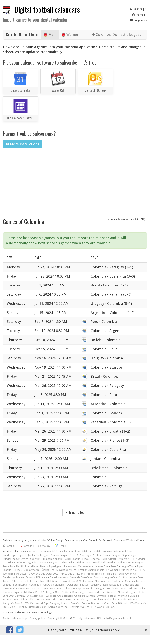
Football (139, 14)
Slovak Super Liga (66, 569)
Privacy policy (37, 618)
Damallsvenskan (59, 577)
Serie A (74, 555)
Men (50, 34)
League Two (128, 566)
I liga (32, 599)
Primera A (124, 558)
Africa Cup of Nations (73, 573)
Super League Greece (77, 558)
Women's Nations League (121, 592)
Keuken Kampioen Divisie (74, 551)
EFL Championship (52, 558)
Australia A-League (93, 588)
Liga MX (95, 558)
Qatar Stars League (77, 584)
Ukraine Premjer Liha (104, 599)
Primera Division (123, 551)
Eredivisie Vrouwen (101, 551)
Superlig (35, 558)
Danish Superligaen (51, 566)
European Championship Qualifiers (103, 581)
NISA (65, 592)
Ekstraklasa (31, 566)
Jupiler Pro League (38, 555)
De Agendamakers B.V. (89, 618)
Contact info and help (15, 618)
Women (70, 34)
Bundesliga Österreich (15, 558)
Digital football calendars (47, 9)
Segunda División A (81, 577)
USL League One (50, 592)
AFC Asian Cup (35, 595)
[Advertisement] (75, 180)
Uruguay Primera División (32, 606)
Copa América (32, 569)
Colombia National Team (22, 34)
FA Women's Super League (121, 569)
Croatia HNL (65, 599)
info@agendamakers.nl (117, 618)
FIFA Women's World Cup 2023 (63, 581)
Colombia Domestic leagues (116, 34)
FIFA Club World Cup (36, 603)
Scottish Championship (91, 569)
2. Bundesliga (77, 592)
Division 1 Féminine (36, 577)
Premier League (59, 555)
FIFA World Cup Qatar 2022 (43, 573)
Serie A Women (127, 573)
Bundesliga (9, 555)
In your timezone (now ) (126, 219)
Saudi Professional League (106, 584)
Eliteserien (70, 566)
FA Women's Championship (65, 588)
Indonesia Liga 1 (132, 584)
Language (138, 20)
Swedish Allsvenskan (104, 562)
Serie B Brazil (119, 603)
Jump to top (75, 512)
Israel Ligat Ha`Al (13, 566)
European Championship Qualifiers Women (70, 595)
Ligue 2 (18, 592)
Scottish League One (105, 577)
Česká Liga (48, 569)
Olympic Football (106, 595)
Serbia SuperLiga (58, 606)
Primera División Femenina (102, 573)
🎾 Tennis (61, 545)
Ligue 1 (22, 555)
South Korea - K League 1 (27, 584)
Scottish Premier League (106, 555)
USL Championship (54, 584)
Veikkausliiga (85, 566)
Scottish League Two (131, 577)
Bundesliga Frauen (13, 577)
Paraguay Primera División (65, 603)
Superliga (85, 555)
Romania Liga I (82, 599)
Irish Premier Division (72, 562)
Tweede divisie (95, 592)
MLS (88, 562)
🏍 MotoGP (44, 545)
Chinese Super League (130, 562)
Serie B (114, 566)
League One (101, 566)
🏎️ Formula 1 (26, 545)
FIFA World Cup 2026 (103, 606)
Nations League (48, 562)
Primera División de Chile (96, 603)
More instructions (22, 144)
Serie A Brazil (109, 558)
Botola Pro (113, 588)
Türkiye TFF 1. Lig (46, 599)
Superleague (129, 555)
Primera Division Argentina (23, 562)
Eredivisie (52, 551)
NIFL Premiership (34, 581)
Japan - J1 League (12, 581)
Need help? (137, 8)
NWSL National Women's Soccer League (25, 588)
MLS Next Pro (31, 592)
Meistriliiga (20, 599)
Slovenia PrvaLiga (79, 606)
